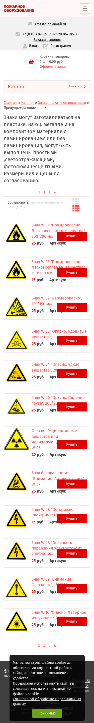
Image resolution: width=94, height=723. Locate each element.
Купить (71, 236)
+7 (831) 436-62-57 (37, 34)
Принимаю (47, 713)
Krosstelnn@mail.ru (50, 24)
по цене (18, 207)
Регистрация (57, 46)
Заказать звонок (47, 40)
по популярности (47, 203)
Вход (30, 46)
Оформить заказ (53, 67)
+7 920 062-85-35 (65, 34)
